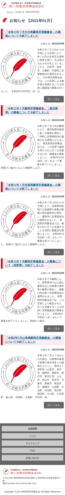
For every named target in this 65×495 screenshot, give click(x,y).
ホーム (10, 12)
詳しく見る (54, 99)
